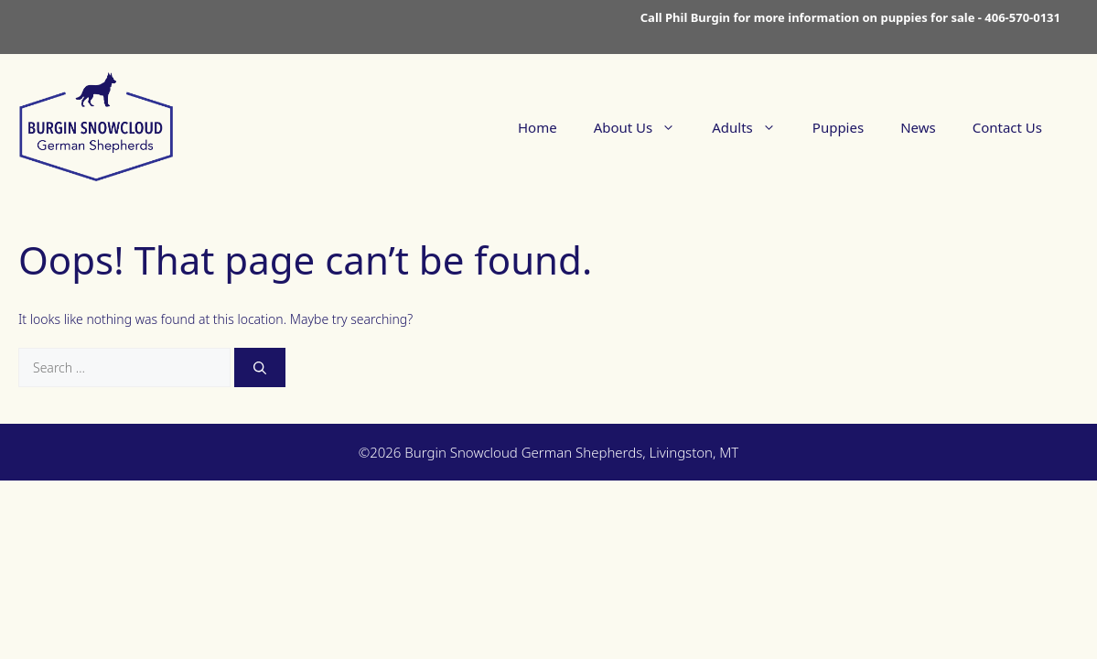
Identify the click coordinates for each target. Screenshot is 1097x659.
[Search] (259, 367)
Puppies (838, 127)
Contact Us (1007, 127)
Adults (753, 127)
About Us (644, 127)
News (918, 127)
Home (537, 127)
